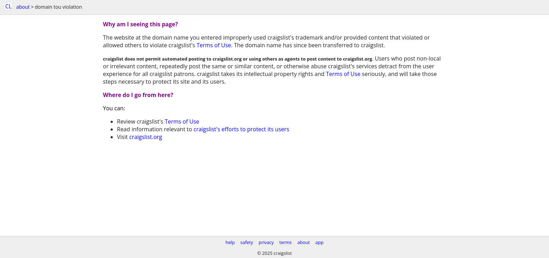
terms (285, 242)
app (319, 242)
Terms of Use (213, 45)
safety (247, 242)
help (230, 242)
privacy (266, 242)
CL (8, 6)
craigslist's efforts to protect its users (241, 129)
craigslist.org (145, 137)
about (22, 7)
